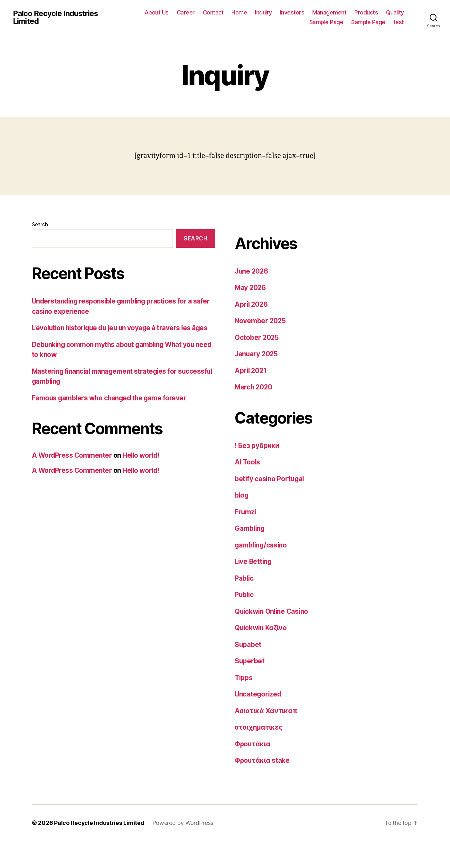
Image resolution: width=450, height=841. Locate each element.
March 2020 (254, 387)
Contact (213, 12)
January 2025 (257, 354)
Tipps (244, 678)
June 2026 (252, 271)
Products (366, 12)
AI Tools (248, 462)
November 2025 (261, 321)
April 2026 (252, 304)
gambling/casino (261, 545)
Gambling (250, 528)
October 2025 (257, 337)
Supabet (248, 644)
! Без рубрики (257, 446)
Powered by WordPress (183, 822)
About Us (157, 12)
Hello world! (142, 455)
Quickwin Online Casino (272, 611)
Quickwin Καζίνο (261, 628)
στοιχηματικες (259, 727)
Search (40, 224)
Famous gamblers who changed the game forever (110, 398)
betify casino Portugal (270, 479)
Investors (292, 12)
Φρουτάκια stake (262, 760)
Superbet (250, 661)
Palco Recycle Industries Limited (55, 17)
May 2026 (251, 288)
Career (186, 12)
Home (239, 12)
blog (242, 495)
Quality (395, 12)
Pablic (244, 578)
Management (329, 12)
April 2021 (251, 371)
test (398, 22)
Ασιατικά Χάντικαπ (266, 711)
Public (244, 595)
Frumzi (246, 512)
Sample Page (326, 22)
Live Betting (254, 561)
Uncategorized (259, 694)
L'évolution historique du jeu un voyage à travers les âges (122, 328)
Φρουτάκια (253, 744)
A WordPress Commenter (72, 455)
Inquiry (263, 12)
